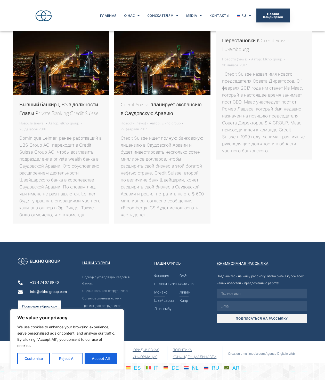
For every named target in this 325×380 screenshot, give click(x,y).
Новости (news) (32, 123)
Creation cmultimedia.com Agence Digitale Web (261, 353)
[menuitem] (244, 15)
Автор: (63, 123)
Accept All (101, 358)
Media (194, 15)
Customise (34, 358)
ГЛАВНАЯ (108, 15)
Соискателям (162, 15)
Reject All (67, 358)
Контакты (219, 15)
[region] (67, 339)
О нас (132, 15)
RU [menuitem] (215, 368)
